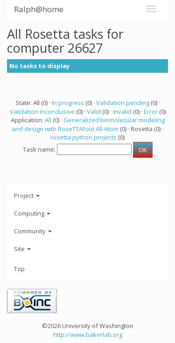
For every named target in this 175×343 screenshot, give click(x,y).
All (48, 120)
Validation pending (122, 102)
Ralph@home (38, 9)
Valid (94, 111)
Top (19, 269)
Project (27, 195)
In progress (68, 102)
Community (33, 231)
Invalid (122, 111)
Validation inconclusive (42, 111)
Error (151, 111)
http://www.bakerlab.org (87, 334)
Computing (32, 213)
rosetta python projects (83, 137)
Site (22, 249)
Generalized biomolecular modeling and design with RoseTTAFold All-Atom (88, 124)
